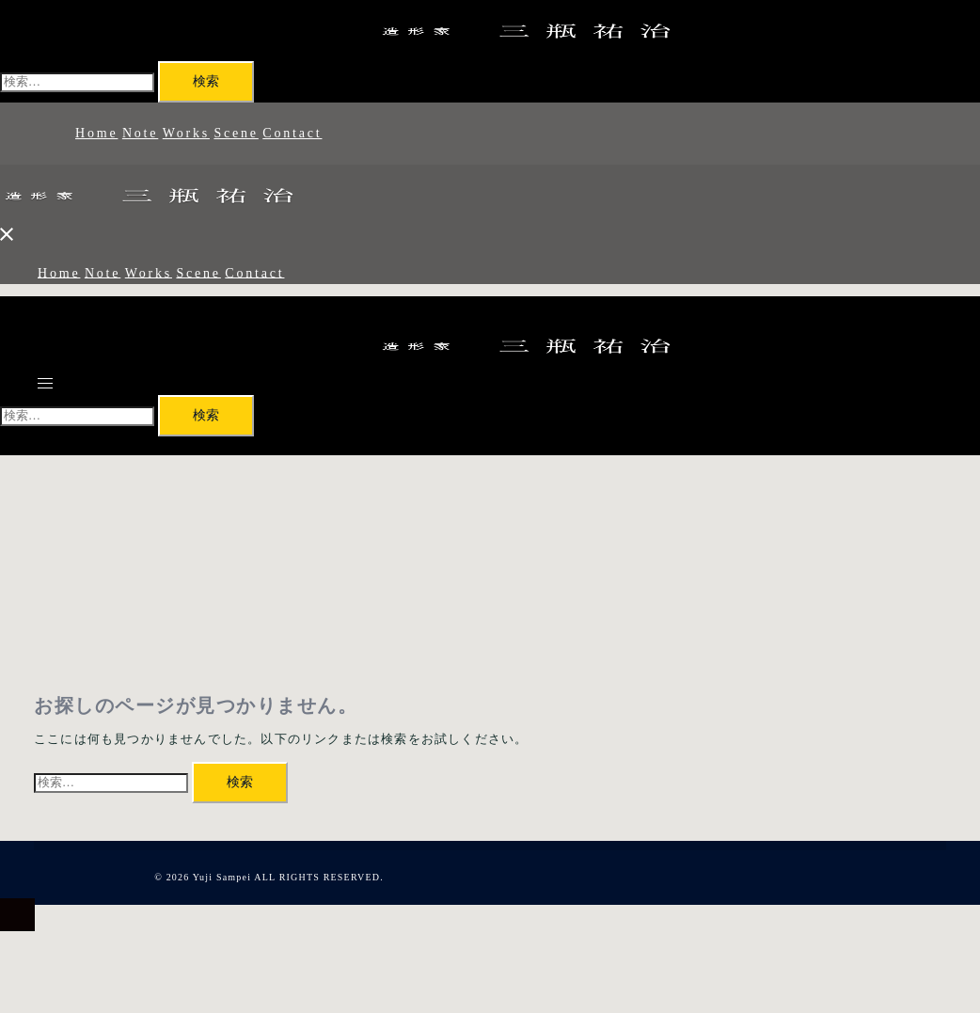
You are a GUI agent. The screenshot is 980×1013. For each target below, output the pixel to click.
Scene (235, 133)
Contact (292, 133)
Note (140, 133)
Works (186, 133)
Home (96, 133)
